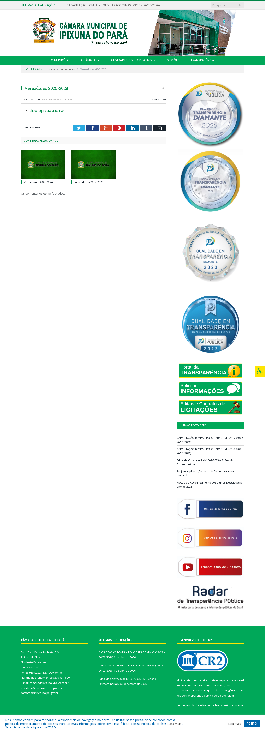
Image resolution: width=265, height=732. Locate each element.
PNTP (194, 705)
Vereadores (159, 99)
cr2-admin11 (33, 99)
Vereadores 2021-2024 (38, 182)
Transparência (202, 60)
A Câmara (88, 60)
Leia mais (175, 723)
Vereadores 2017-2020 (89, 182)
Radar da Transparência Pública (222, 705)
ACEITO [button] (252, 723)
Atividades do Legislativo (131, 60)
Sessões (173, 60)
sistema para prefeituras (227, 680)
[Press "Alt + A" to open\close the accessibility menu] (260, 371)
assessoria (205, 685)
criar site (201, 680)
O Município (60, 60)
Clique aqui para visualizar (47, 111)
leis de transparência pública (195, 695)
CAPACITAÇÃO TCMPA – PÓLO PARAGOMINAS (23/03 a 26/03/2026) (113, 5)
